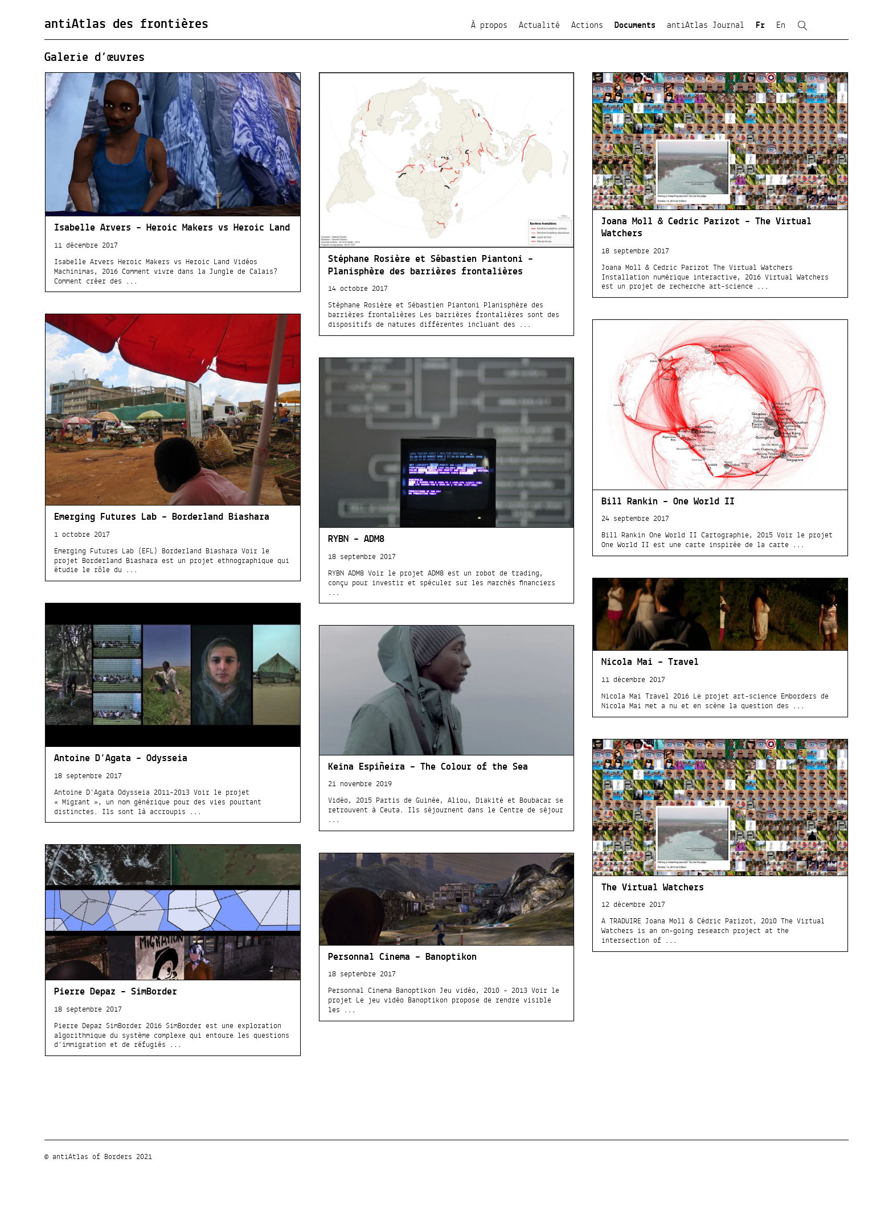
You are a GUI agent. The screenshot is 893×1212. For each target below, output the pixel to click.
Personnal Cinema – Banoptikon (402, 957)
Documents (635, 26)
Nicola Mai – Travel (650, 662)
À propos (489, 26)
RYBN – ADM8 (356, 539)
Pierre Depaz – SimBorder (115, 992)
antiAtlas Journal (705, 26)
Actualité (539, 26)
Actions (587, 26)
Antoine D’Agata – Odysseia (120, 759)
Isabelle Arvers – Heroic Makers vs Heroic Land (172, 228)
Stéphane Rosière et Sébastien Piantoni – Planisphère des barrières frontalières (430, 265)
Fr (760, 26)
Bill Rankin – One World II (668, 502)
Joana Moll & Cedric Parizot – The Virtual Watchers (706, 228)
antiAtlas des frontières (126, 24)
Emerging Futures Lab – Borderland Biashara (161, 517)
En (780, 26)
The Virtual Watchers (652, 888)
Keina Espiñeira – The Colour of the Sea (428, 767)
